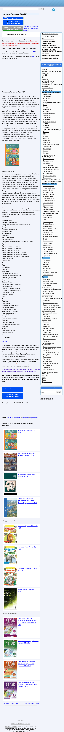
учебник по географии (13, 417)
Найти (44, 380)
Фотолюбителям (48, 281)
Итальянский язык (49, 194)
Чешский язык (47, 230)
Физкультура (47, 149)
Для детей (46, 111)
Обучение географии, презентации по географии (51, 46)
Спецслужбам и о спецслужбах (48, 343)
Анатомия (46, 125)
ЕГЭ (43, 77)
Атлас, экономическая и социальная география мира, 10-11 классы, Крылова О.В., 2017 (27, 622)
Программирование (49, 339)
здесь (33, 51)
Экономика (46, 264)
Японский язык (47, 234)
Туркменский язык (48, 251)
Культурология (47, 171)
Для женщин (47, 330)
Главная (44, 69)
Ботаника (46, 127)
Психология (46, 140)
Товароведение (48, 275)
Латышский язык (48, 224)
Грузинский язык (48, 247)
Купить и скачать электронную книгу (12, 395)
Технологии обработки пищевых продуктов (49, 310)
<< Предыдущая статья (11, 703)
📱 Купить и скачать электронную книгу (13, 22)
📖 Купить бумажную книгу (13, 18)
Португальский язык (49, 228)
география (25, 417)
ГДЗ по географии (48, 36)
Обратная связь (47, 382)
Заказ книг (46, 324)
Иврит (45, 239)
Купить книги (47, 332)
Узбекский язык (48, 207)
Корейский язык (48, 209)
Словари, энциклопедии (50, 363)
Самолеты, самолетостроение (53, 298)
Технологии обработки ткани (52, 307)
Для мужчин (47, 357)
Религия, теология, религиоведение (48, 156)
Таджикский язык (48, 256)
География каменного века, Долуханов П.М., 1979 (27, 475)
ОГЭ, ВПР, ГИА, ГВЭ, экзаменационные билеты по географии (52, 51)
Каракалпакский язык (50, 253)
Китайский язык (48, 241)
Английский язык (48, 186)
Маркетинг (46, 262)
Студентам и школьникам (51, 169)
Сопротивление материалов (52, 181)
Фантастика (46, 350)
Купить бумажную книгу (13, 388)
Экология (46, 153)
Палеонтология (48, 161)
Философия (46, 142)
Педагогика (46, 119)
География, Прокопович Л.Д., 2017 (27, 431)
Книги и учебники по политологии (49, 42)
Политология (47, 109)
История (45, 136)
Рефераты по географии (50, 55)
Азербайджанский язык (50, 213)
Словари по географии (50, 58)
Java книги (46, 326)
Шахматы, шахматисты (50, 337)
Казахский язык (48, 220)
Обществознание (48, 159)
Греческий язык (48, 222)
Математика (47, 94)
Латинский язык (48, 196)
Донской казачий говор (50, 236)
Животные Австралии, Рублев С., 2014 (27, 569)
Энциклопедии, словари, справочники (50, 373)
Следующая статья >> (31, 703)
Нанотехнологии (48, 291)
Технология (46, 115)
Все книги (45, 376)
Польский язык (47, 226)
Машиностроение (48, 328)
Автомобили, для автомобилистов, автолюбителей (48, 295)
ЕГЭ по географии (48, 39)
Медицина (46, 341)
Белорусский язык (49, 200)
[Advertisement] (17, 76)
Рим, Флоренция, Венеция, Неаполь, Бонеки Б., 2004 (26, 454)
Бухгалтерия (47, 268)
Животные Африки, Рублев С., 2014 (28, 527)
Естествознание (48, 165)
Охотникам (46, 301)
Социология (47, 117)
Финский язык (47, 243)
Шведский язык (48, 232)
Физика (45, 100)
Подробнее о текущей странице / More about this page (30, 29)
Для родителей (48, 173)
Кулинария (46, 367)
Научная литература (49, 176)
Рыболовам (46, 359)
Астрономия (47, 146)
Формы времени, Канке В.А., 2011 (27, 590)
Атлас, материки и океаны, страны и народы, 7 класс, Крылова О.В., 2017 (26, 664)
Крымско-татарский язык (51, 211)
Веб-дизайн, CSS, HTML (51, 355)
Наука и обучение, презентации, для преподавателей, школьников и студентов (52, 83)
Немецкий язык (48, 192)
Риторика (46, 132)
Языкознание (47, 245)
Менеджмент (47, 260)
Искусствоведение (49, 113)
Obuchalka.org (11, 727)
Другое (44, 378)
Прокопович (34, 417)
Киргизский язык (48, 249)
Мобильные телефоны (50, 303)
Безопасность (47, 365)
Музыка (45, 151)
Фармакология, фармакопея (52, 289)
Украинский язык (48, 198)
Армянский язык (48, 203)
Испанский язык (48, 190)
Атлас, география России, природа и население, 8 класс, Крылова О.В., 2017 (28, 685)
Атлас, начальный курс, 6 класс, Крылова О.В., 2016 (28, 642)
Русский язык (47, 96)
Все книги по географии (50, 34)
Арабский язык (47, 215)
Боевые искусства (49, 369)
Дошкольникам (47, 90)
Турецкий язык (47, 217)
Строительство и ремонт (51, 305)
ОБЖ (44, 134)
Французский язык (49, 188)
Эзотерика (46, 279)
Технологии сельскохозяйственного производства (49, 318)
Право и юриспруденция (51, 144)
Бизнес (45, 270)
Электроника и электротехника (47, 286)
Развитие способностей (50, 334)
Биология (46, 107)
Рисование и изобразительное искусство (51, 178)
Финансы (46, 266)
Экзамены (45, 79)
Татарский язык (48, 205)
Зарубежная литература (51, 167)
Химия (45, 105)
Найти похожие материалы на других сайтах (13, 28)
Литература (46, 98)
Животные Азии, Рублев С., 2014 (27, 548)
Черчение (46, 138)
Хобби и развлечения (50, 283)
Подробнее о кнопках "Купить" (16, 34)
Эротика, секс (47, 361)
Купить (4, 341)
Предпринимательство (50, 272)
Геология (46, 322)
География (46, 163)
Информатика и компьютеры (52, 103)
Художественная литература (52, 130)
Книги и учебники (47, 88)
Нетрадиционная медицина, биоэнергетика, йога (51, 347)
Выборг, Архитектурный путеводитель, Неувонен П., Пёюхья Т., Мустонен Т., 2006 (27, 501)
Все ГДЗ (44, 75)
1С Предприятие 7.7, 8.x (51, 352)
